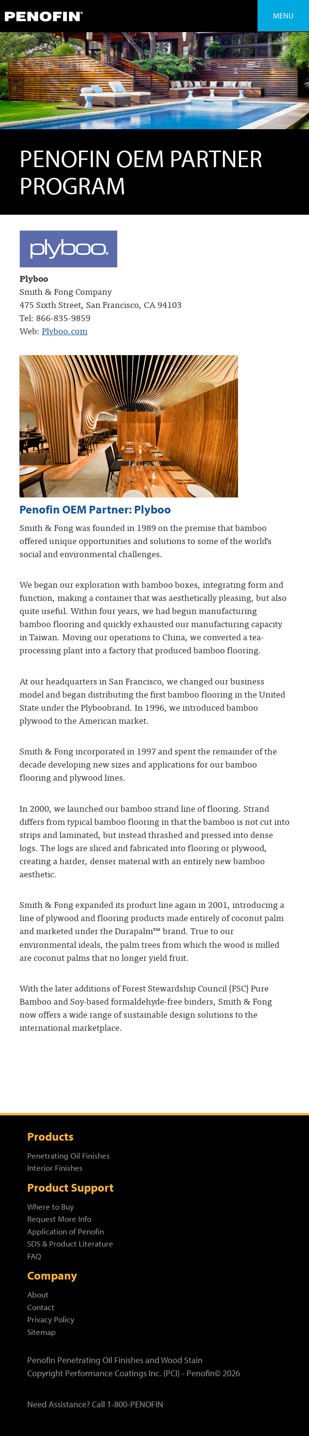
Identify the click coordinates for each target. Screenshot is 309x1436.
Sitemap (41, 1332)
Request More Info (59, 1219)
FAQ (34, 1256)
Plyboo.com (64, 331)
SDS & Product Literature (70, 1243)
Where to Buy (50, 1206)
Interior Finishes (55, 1167)
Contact (40, 1307)
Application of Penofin (65, 1231)
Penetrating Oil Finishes (68, 1155)
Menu (283, 15)
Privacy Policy (50, 1319)
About (38, 1294)
